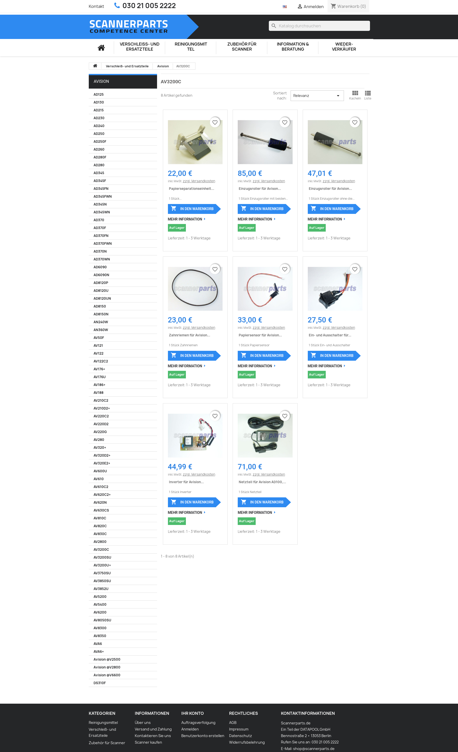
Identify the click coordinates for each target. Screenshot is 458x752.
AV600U (100, 471)
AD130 (99, 102)
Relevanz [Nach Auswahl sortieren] (317, 96)
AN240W (101, 322)
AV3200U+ (102, 565)
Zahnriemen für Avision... (189, 335)
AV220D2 (101, 424)
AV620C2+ (102, 494)
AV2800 (100, 541)
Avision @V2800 (107, 667)
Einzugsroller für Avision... (330, 188)
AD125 (99, 94)
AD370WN (102, 259)
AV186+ (99, 384)
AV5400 (100, 604)
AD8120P (101, 282)
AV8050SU (102, 620)
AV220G (100, 432)
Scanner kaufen (148, 742)
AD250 (99, 133)
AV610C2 (101, 486)
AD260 (99, 149)
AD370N (100, 251)
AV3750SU (102, 573)
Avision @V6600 (107, 675)
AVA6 (98, 643)
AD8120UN (102, 298)
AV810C (100, 518)
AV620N (100, 502)
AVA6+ (99, 651)
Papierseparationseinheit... (191, 188)
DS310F (100, 683)
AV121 (98, 345)
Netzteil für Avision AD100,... (262, 482)
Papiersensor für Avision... (260, 335)
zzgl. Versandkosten (199, 181)
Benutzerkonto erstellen (202, 735)
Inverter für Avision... (186, 482)
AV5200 (100, 596)
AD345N (100, 204)
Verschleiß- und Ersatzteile (140, 47)
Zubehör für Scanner (241, 47)
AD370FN (101, 235)
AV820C (100, 526)
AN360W (101, 330)
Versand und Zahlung (153, 729)
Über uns (143, 722)
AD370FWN (103, 243)
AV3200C (101, 549)
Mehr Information (185, 219)
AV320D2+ (102, 455)
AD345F (100, 180)
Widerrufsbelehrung (247, 742)
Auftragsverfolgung (198, 722)
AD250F (100, 141)
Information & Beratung (293, 47)
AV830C (100, 534)
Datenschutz (240, 735)
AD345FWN (103, 196)
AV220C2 (101, 416)
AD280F (100, 157)
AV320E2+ (102, 463)
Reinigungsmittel (191, 47)
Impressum (238, 729)
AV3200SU (102, 557)
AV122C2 (101, 361)
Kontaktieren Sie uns (153, 735)
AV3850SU (102, 581)
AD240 (99, 126)
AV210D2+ (102, 408)
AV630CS (101, 510)
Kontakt (96, 6)
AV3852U (101, 588)
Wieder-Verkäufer (344, 47)
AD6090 (100, 267)
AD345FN (101, 188)
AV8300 (100, 628)
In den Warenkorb (192, 208)
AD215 (99, 110)
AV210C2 (101, 400)
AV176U (100, 377)
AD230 (99, 118)
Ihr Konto (192, 713)
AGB (232, 722)
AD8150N (101, 314)
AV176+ (99, 369)
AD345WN (102, 212)
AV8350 (100, 636)
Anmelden (190, 729)
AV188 (98, 392)
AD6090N (101, 275)
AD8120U (101, 290)
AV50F (99, 337)
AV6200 (100, 612)
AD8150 (100, 306)
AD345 (99, 173)
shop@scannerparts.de (314, 748)
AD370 (99, 220)
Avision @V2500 (107, 659)
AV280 (99, 439)
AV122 (98, 353)
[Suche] (319, 26)
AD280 (99, 165)
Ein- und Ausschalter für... (330, 335)
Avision (101, 81)
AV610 (99, 479)
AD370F (100, 228)
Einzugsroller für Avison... (260, 188)
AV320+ (100, 447)
